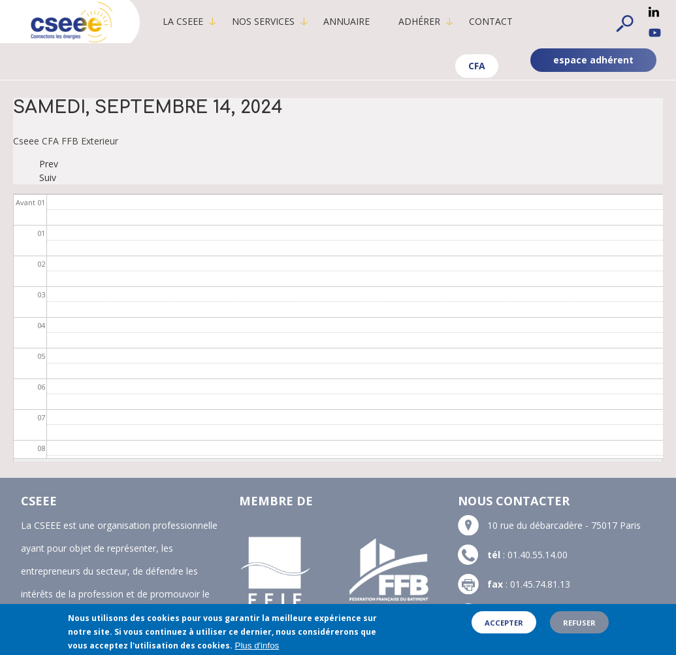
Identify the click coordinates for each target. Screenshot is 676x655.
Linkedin (654, 12)
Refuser (579, 623)
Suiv (47, 177)
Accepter (504, 623)
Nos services (266, 21)
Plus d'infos (257, 646)
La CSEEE (186, 21)
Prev (48, 164)
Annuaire (350, 21)
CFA (476, 65)
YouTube (655, 33)
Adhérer (422, 21)
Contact (494, 21)
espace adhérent (593, 60)
